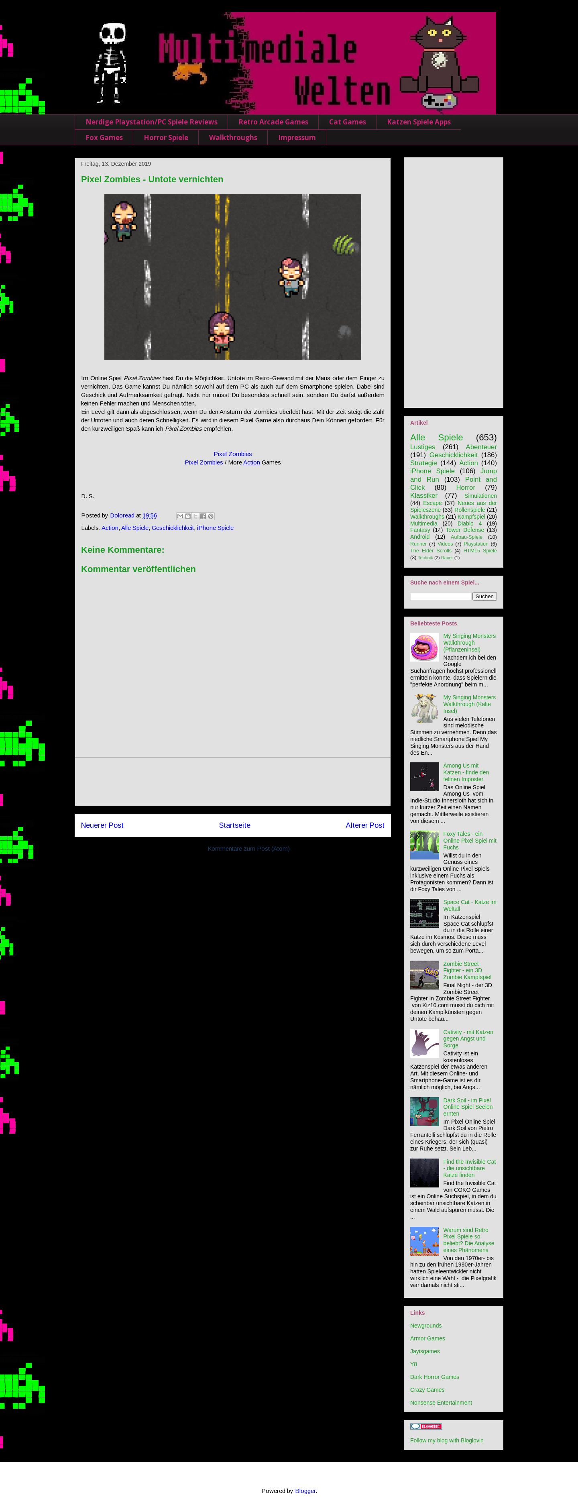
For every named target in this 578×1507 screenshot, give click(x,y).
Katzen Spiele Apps (419, 121)
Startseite (234, 825)
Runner (418, 544)
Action (251, 462)
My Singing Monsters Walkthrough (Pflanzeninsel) (470, 643)
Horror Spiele (166, 137)
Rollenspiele (469, 510)
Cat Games (347, 121)
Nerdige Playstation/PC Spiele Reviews (151, 121)
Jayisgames (425, 1351)
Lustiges (423, 447)
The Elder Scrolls (431, 551)
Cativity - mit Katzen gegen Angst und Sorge (468, 1039)
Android (419, 537)
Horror (465, 487)
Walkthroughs (233, 137)
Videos (445, 544)
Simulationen (480, 496)
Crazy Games (427, 1390)
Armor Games (427, 1338)
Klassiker (424, 495)
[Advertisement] (233, 782)
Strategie (423, 463)
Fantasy (420, 530)
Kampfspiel (471, 516)
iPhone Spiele (215, 527)
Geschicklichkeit (173, 527)
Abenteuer (481, 447)
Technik (425, 557)
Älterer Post (365, 825)
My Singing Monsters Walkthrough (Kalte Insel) (470, 704)
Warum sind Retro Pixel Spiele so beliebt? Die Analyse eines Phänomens (469, 1240)
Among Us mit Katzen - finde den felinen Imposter (466, 772)
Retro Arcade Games (273, 121)
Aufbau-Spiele (466, 537)
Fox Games (104, 137)
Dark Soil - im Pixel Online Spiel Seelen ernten (468, 1107)
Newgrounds (426, 1325)
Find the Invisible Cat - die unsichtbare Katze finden (470, 1169)
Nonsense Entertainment (441, 1402)
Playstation (476, 544)
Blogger (305, 1490)
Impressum (297, 137)
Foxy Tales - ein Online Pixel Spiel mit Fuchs (470, 841)
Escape (432, 503)
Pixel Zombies (233, 453)
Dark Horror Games (434, 1377)
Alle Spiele (135, 527)
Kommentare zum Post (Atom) (249, 848)
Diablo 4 (470, 523)
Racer (447, 557)
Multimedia (424, 523)
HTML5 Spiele (480, 551)
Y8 (413, 1364)
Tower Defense (465, 530)
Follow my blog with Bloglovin (447, 1440)
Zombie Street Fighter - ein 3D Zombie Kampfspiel (468, 971)
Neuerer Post (102, 825)
